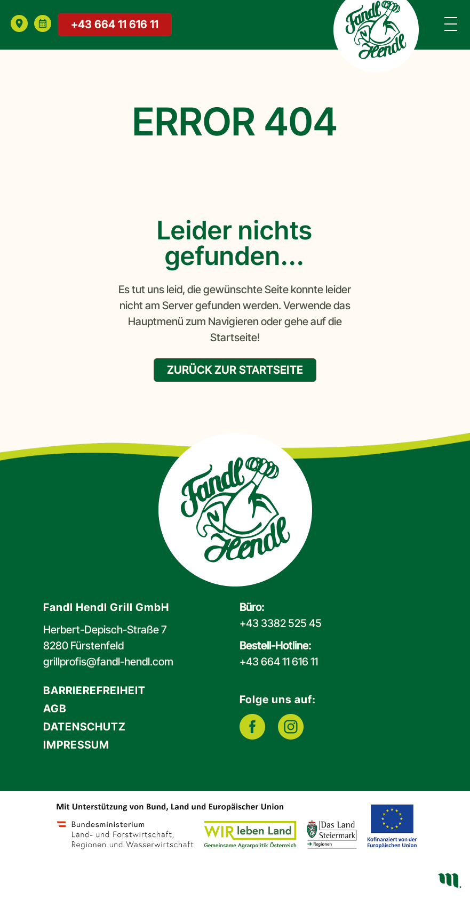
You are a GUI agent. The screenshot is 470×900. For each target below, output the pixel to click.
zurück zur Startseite (235, 370)
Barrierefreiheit (94, 690)
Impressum (76, 744)
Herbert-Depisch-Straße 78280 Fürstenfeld (105, 637)
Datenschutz (84, 726)
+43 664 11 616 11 (114, 24)
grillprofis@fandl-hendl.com (108, 661)
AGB (55, 708)
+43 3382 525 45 (281, 623)
